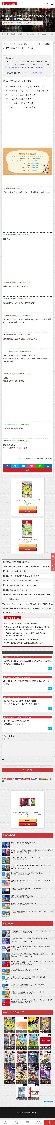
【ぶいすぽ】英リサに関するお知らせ (15, 562)
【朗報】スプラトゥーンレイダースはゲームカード (27, 858)
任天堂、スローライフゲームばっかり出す (24, 903)
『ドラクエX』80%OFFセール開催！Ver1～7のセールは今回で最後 (26, 595)
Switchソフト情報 (16, 34)
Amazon (27, 508)
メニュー (27, 1122)
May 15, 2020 (37, 73)
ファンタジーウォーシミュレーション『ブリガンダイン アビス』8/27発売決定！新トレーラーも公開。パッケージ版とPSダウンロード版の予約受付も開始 (27, 604)
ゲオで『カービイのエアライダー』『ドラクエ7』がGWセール (31, 880)
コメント (5, 739)
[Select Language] (27, 784)
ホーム (5, 1122)
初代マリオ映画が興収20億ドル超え (22, 896)
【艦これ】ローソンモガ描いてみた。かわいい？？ (20, 576)
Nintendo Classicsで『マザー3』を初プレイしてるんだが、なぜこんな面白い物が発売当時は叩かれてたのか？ (31, 1000)
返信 (49, 668)
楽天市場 (27, 511)
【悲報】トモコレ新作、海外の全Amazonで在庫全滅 (27, 992)
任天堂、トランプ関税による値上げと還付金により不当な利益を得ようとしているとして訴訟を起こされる (32, 850)
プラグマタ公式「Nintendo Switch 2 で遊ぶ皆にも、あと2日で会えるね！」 (32, 866)
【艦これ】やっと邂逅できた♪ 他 (14, 571)
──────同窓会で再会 (10, 599)
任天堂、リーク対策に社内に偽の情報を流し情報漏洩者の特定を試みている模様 (32, 947)
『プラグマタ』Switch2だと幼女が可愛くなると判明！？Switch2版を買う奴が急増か (32, 954)
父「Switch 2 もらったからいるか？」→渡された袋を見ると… (30, 931)
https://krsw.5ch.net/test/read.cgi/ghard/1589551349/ (38, 458)
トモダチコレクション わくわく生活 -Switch (27, 501)
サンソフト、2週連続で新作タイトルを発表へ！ (26, 888)
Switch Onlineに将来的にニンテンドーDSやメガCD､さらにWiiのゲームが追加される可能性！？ (32, 962)
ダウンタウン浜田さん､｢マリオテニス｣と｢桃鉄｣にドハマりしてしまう (31, 939)
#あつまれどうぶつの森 (15, 67)
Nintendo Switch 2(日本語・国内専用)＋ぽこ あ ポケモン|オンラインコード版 (27, 813)
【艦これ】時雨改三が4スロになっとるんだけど (19, 585)
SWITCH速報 (33, 1113)
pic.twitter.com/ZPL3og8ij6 (34, 67)
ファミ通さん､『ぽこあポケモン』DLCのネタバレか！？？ (29, 969)
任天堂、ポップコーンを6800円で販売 (23, 842)
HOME (6, 34)
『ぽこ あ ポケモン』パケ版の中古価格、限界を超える (28, 977)
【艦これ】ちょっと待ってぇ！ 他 (14, 590)
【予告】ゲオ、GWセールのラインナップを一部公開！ (28, 984)
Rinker (29, 503)
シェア (16, 1122)
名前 (3, 759)
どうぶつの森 (25, 23)
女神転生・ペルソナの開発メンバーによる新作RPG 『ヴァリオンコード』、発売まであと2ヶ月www (27, 566)
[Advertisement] (27, 130)
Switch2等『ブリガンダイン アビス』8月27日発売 (27, 873)
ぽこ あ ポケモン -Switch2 (27, 540)
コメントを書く (38, 1122)
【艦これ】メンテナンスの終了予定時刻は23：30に (20, 580)
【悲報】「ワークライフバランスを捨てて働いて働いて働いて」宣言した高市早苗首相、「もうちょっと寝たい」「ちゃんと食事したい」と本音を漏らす (27, 608)
